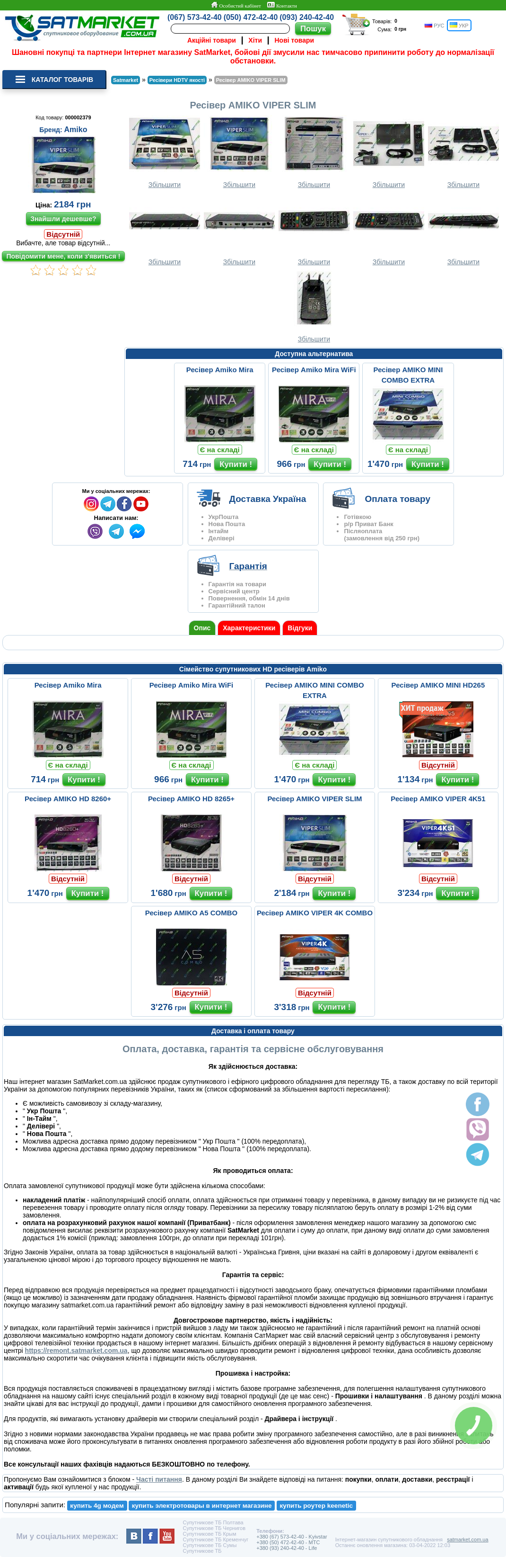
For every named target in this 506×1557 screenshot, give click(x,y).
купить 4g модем (96, 1505)
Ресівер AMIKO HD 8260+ (68, 799)
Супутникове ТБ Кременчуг (215, 1539)
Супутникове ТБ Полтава (213, 1522)
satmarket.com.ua (467, 1539)
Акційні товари (211, 40)
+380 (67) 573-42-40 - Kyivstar (291, 1536)
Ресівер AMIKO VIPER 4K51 (438, 799)
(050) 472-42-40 (251, 17)
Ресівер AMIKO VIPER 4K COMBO (315, 913)
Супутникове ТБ (202, 1551)
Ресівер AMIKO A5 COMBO (191, 913)
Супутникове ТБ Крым (209, 1534)
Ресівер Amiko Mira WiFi (314, 370)
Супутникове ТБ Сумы (209, 1545)
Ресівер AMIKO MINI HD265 (438, 685)
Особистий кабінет (235, 5)
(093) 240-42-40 (306, 17)
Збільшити (164, 151)
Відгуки (300, 628)
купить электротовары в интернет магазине (202, 1505)
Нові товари (294, 40)
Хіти (255, 40)
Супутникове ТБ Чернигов (214, 1528)
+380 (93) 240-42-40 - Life (286, 1548)
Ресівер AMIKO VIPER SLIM (314, 799)
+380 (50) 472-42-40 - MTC (288, 1542)
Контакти (282, 5)
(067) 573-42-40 (194, 17)
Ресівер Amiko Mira (219, 370)
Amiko (75, 129)
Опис (202, 628)
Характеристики (249, 628)
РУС (434, 25)
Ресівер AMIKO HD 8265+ (191, 799)
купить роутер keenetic (316, 1505)
